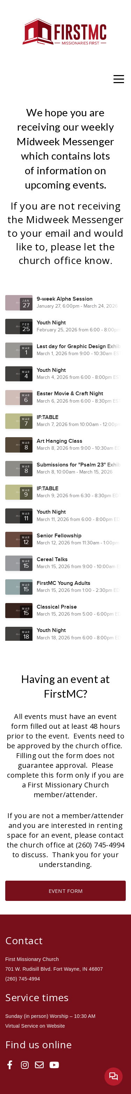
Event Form (66, 890)
